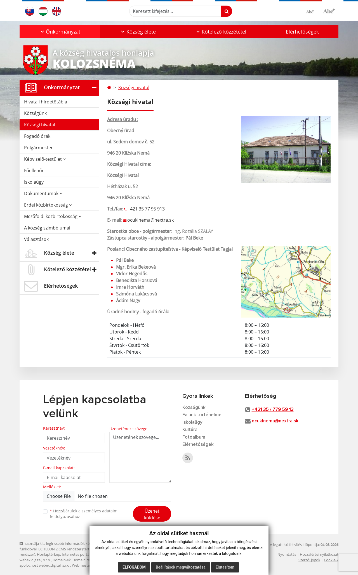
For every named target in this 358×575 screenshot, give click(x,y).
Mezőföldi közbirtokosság (52, 216)
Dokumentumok (43, 193)
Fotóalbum (193, 437)
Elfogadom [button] (134, 567)
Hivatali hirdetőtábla (45, 102)
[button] (60, 31)
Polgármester (38, 148)
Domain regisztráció (88, 559)
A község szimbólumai (47, 228)
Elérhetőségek (302, 31)
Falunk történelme (202, 415)
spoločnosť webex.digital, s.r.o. (45, 565)
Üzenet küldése (152, 514)
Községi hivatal (39, 125)
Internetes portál (76, 554)
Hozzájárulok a (83, 513)
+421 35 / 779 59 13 (273, 409)
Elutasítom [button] (225, 567)
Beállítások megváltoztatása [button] (181, 567)
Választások (36, 239)
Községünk (35, 113)
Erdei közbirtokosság (48, 205)
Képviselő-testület (45, 159)
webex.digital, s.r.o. (35, 559)
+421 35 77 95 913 (146, 209)
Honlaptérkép (48, 554)
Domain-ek (62, 559)
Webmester (81, 565)
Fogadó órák (37, 136)
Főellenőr (34, 170)
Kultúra (189, 429)
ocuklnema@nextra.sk (150, 220)
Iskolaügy (34, 182)
